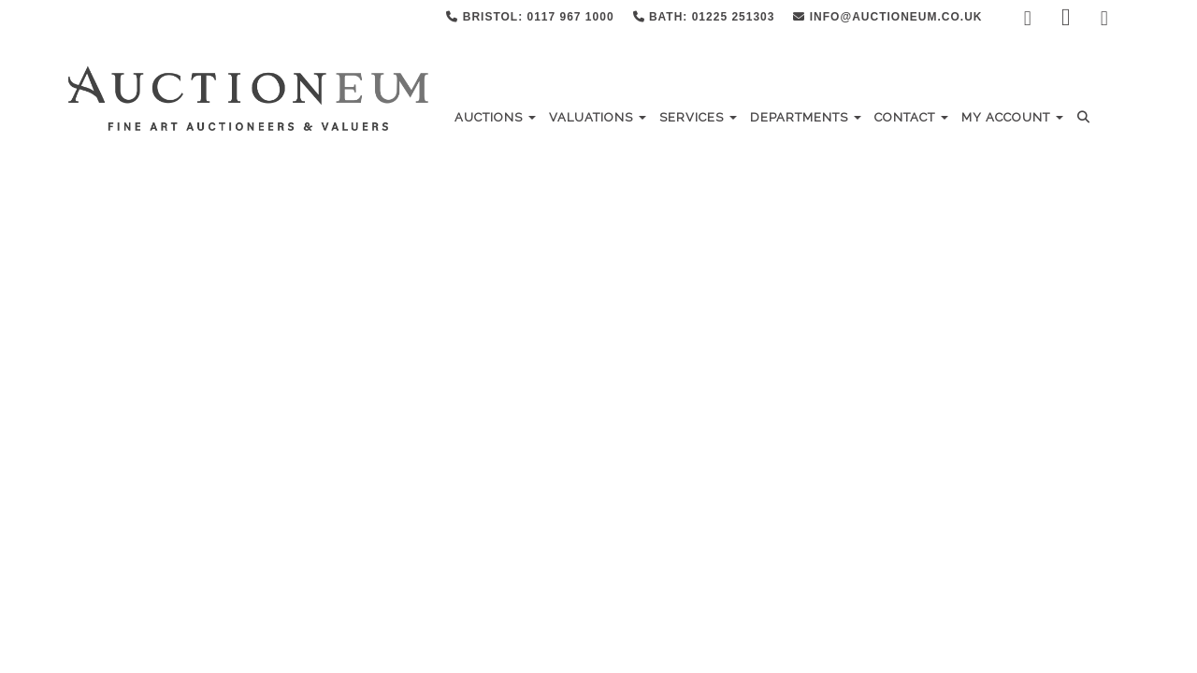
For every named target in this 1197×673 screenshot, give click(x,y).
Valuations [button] (597, 117)
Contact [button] (911, 117)
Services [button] (698, 117)
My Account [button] (1012, 117)
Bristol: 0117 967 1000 (529, 16)
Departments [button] (805, 117)
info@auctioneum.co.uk (887, 16)
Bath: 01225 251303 (704, 16)
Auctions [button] (495, 117)
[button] (1086, 117)
